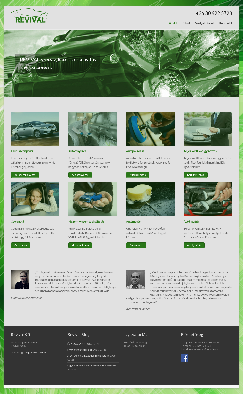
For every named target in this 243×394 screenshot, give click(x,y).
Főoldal (172, 23)
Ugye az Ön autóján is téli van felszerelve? (91, 365)
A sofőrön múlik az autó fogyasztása (88, 355)
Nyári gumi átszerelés (79, 349)
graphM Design (37, 352)
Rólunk (186, 23)
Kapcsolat (225, 23)
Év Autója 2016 (76, 343)
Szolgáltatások (204, 23)
